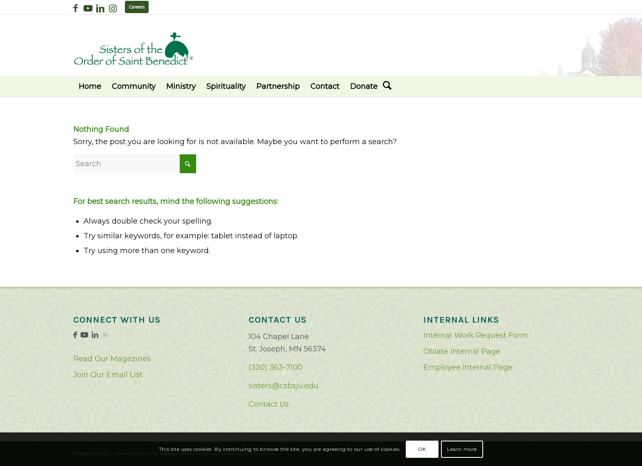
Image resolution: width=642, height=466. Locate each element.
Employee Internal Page (468, 367)
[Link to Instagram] (112, 8)
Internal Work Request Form (475, 335)
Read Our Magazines (112, 358)
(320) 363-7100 (276, 367)
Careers (137, 7)
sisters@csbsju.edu (284, 385)
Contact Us (269, 404)
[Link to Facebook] (75, 8)
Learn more (462, 449)
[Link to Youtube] (88, 8)
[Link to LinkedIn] (100, 8)
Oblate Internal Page (461, 351)
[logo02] (133, 48)
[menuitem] (89, 86)
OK (422, 449)
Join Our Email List (107, 374)
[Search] (387, 86)
